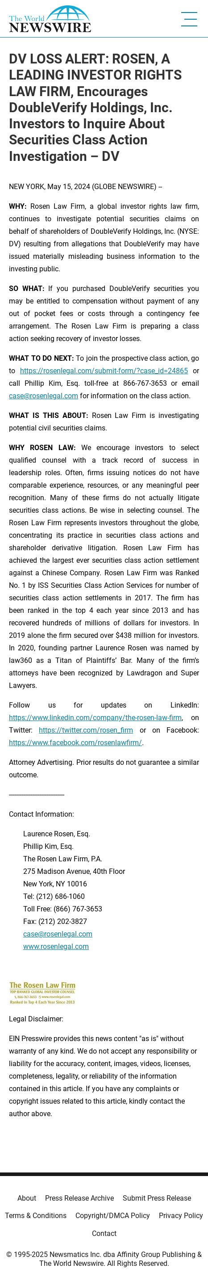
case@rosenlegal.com (43, 396)
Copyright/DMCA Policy (112, 1215)
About (26, 1198)
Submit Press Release (157, 1198)
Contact (104, 1233)
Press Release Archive (79, 1198)
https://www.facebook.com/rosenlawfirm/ (75, 742)
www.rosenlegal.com (56, 946)
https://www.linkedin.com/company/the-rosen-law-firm (95, 717)
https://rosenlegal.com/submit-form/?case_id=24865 (104, 371)
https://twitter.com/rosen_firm (86, 730)
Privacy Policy (181, 1215)
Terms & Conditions (36, 1215)
